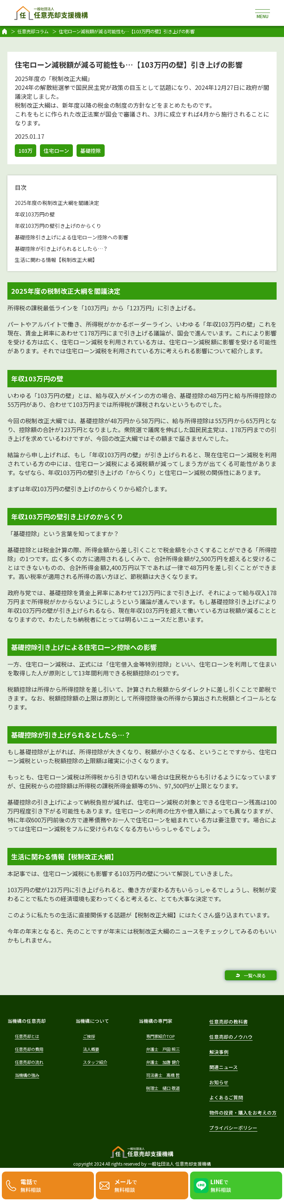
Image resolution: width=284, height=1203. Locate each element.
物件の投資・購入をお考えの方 (243, 1112)
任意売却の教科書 (228, 1021)
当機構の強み (27, 1075)
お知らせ (219, 1082)
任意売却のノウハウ (231, 1036)
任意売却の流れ (29, 1062)
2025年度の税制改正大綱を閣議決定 (57, 202)
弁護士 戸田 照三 (163, 1049)
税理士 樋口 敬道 (163, 1088)
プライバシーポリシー (233, 1127)
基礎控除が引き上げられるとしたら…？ (61, 248)
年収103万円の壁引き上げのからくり (58, 225)
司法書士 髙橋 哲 (163, 1075)
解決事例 (219, 1051)
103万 (25, 150)
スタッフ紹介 (95, 1062)
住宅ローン (56, 150)
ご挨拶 (89, 1036)
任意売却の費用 (29, 1049)
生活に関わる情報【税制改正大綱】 (56, 259)
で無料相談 (30, 1185)
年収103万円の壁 (35, 214)
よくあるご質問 (226, 1097)
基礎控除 (90, 150)
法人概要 (91, 1049)
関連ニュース (223, 1067)
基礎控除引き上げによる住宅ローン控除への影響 (71, 237)
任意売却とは (27, 1036)
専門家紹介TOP (160, 1036)
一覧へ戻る (255, 975)
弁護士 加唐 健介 (163, 1062)
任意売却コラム (32, 31)
